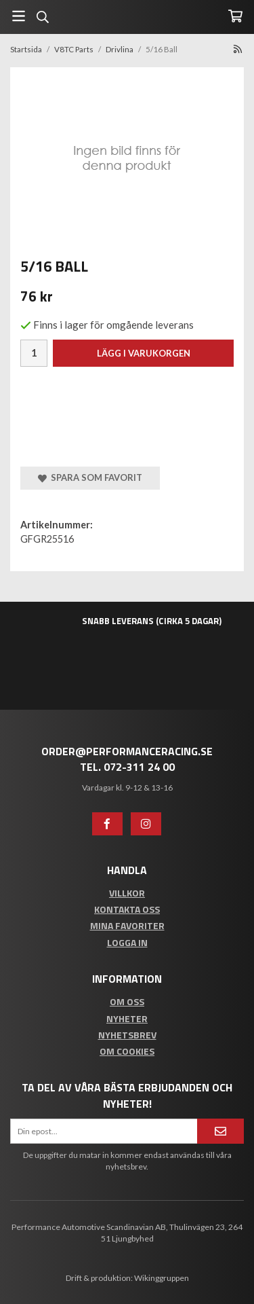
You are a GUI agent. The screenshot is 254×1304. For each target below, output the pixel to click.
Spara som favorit (90, 477)
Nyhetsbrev (127, 1035)
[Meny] (18, 16)
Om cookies (127, 1051)
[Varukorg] (235, 16)
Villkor (127, 893)
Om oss (127, 1001)
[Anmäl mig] (220, 1131)
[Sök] (42, 17)
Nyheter (127, 1018)
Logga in (127, 942)
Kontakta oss (127, 909)
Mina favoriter (127, 925)
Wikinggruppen (161, 1278)
